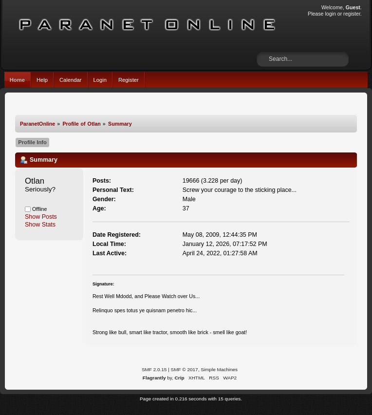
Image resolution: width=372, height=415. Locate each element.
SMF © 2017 (184, 369)
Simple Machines (219, 369)
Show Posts (41, 216)
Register (128, 80)
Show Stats (40, 224)
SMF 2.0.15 (154, 369)
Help (42, 80)
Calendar (70, 80)
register (351, 14)
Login (100, 80)
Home (17, 80)
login (330, 14)
